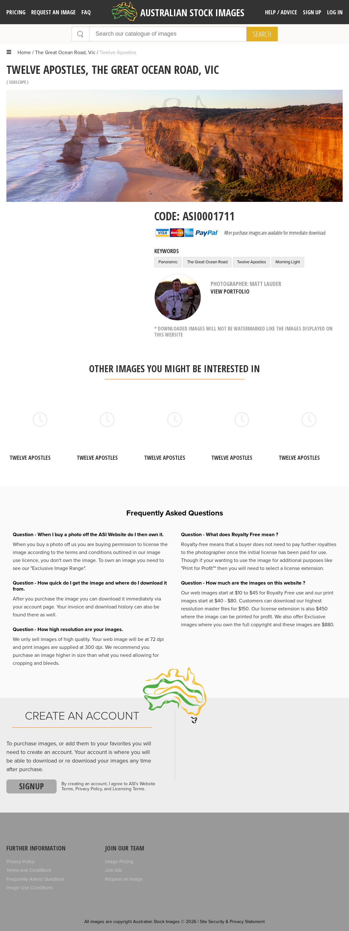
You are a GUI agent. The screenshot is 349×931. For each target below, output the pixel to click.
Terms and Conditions (29, 870)
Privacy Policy (20, 861)
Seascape (17, 82)
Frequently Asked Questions (35, 879)
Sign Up (312, 12)
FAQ (86, 12)
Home (24, 52)
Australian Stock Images (178, 13)
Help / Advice (281, 12)
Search (262, 34)
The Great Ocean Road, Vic (65, 52)
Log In (335, 12)
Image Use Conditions (29, 888)
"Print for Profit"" (198, 568)
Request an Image (124, 879)
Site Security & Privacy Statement (232, 921)
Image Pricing (119, 861)
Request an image (53, 12)
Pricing (15, 12)
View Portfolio (230, 291)
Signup (31, 786)
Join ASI (113, 870)
